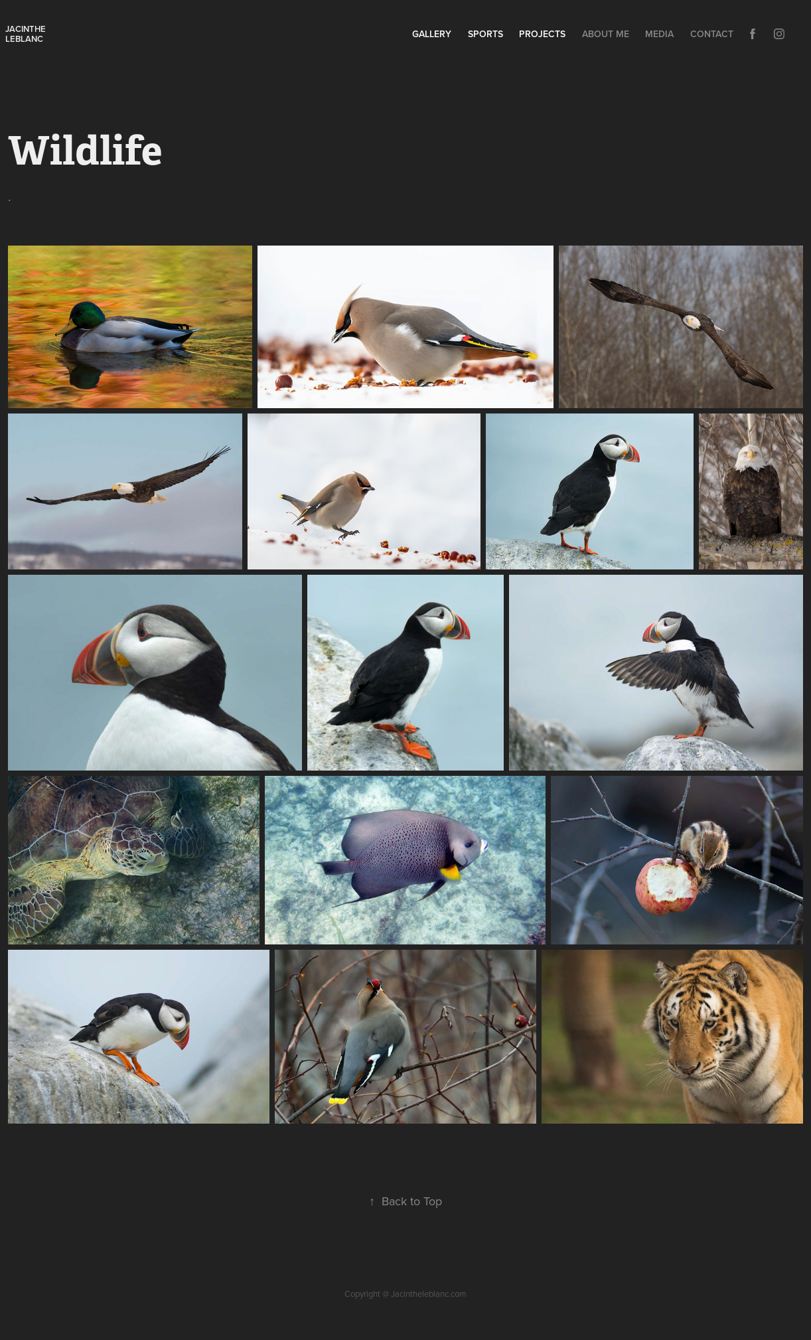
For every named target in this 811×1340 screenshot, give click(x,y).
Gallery (431, 33)
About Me (605, 33)
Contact (711, 33)
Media (659, 33)
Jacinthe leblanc (26, 34)
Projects (542, 33)
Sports (485, 33)
